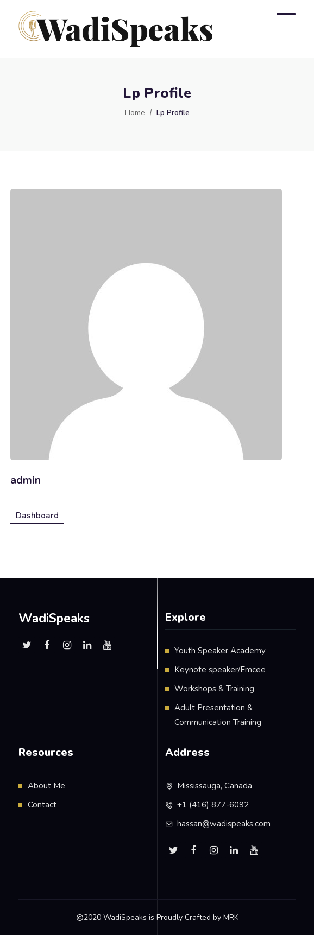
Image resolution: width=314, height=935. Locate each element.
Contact (42, 804)
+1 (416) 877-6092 (213, 804)
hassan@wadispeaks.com (224, 823)
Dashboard (37, 515)
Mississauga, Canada (214, 785)
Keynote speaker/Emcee (220, 669)
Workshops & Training (214, 688)
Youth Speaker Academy (220, 650)
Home (135, 112)
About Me (46, 785)
